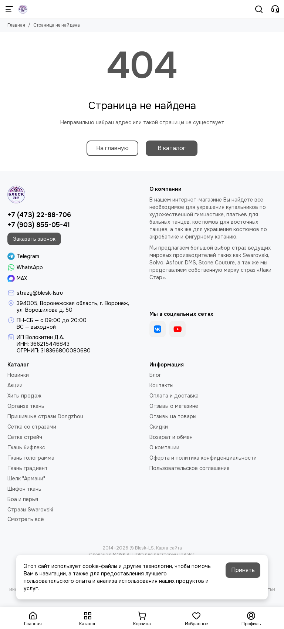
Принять (243, 570)
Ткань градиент (27, 468)
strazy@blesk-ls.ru (40, 293)
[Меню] (9, 9)
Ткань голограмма (30, 457)
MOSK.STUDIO (128, 555)
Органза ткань (25, 406)
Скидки (158, 426)
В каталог (172, 148)
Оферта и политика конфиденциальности (203, 457)
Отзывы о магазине (173, 406)
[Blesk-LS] (22, 9)
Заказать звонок (34, 239)
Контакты (161, 385)
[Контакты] (275, 9)
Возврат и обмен (171, 437)
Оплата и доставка (174, 395)
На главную (112, 148)
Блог (155, 375)
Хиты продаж (24, 395)
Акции (15, 385)
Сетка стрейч (24, 437)
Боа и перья (22, 499)
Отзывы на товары (172, 416)
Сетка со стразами (31, 426)
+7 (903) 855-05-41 (38, 225)
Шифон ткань (24, 489)
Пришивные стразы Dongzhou (45, 416)
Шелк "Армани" (26, 478)
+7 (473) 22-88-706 (39, 215)
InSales (187, 555)
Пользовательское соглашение (189, 468)
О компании (164, 447)
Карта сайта (169, 548)
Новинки (18, 375)
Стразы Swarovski (30, 509)
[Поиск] (259, 9)
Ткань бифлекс (26, 447)
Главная (16, 25)
